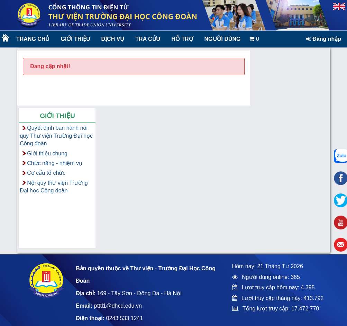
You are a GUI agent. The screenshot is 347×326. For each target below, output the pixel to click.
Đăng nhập (323, 39)
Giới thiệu (75, 39)
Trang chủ (32, 39)
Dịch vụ (113, 39)
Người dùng (222, 39)
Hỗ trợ (182, 39)
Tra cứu (147, 39)
